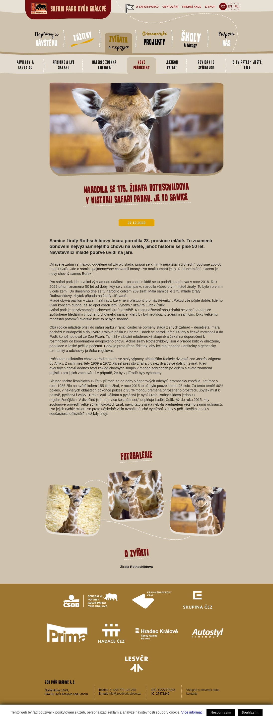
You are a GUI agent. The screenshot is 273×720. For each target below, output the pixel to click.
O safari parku (147, 6)
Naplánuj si (46, 39)
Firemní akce (191, 6)
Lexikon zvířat (172, 64)
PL (236, 6)
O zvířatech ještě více (247, 64)
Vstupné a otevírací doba (202, 690)
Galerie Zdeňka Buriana (104, 64)
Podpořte (226, 39)
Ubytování (170, 6)
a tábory (191, 39)
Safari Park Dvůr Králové (78, 9)
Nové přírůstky (141, 64)
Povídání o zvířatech (206, 64)
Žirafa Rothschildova (136, 567)
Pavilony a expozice (25, 64)
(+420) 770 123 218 (123, 690)
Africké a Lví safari (63, 64)
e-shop (210, 6)
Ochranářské (154, 38)
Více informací (192, 712)
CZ (223, 6)
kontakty (191, 693)
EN (230, 6)
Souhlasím (250, 712)
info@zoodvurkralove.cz (124, 693)
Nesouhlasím (220, 712)
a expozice (118, 43)
